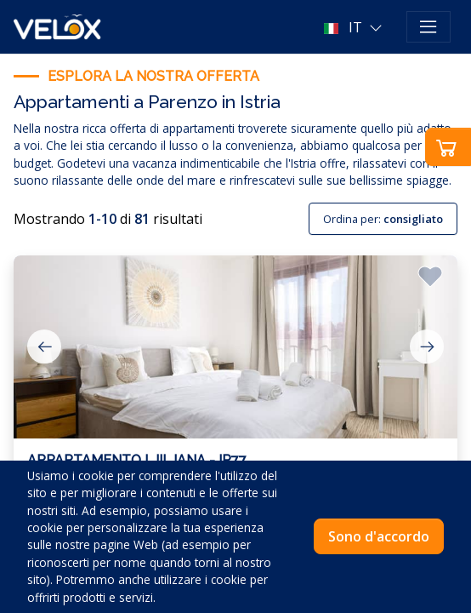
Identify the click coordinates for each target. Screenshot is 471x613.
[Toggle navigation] (428, 27)
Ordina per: (383, 218)
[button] (355, 27)
